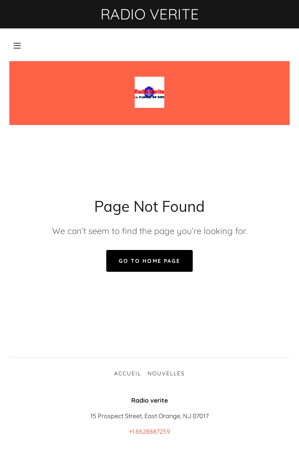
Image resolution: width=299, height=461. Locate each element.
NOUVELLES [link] (166, 373)
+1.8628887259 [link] (149, 431)
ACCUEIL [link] (127, 373)
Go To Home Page (149, 260)
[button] (17, 45)
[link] (149, 92)
